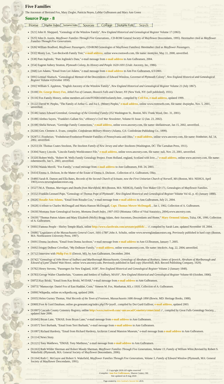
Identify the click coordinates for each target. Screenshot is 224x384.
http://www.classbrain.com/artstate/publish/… (119, 226)
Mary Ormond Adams (175, 217)
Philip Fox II (63, 253)
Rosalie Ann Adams (50, 199)
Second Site (134, 381)
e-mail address (94, 53)
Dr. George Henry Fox (52, 91)
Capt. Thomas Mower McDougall (131, 205)
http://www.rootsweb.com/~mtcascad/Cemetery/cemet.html (124, 310)
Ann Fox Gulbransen (119, 373)
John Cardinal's (123, 381)
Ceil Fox (143, 97)
